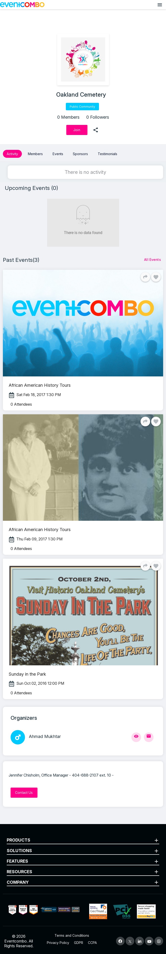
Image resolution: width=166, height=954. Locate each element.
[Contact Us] (24, 793)
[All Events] (152, 259)
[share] (95, 130)
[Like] (156, 277)
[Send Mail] (149, 737)
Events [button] (58, 154)
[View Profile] (136, 737)
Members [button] (35, 154)
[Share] (145, 277)
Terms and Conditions (72, 935)
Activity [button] (12, 154)
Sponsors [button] (80, 154)
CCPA (92, 943)
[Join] (76, 130)
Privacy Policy (58, 943)
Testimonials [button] (107, 154)
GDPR (78, 943)
